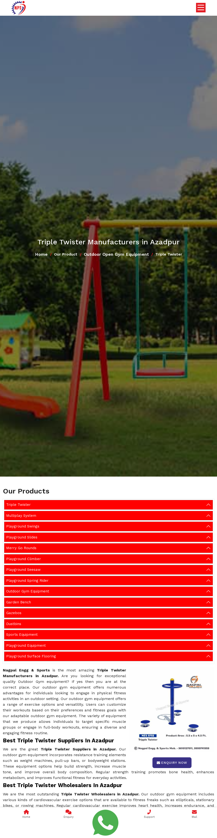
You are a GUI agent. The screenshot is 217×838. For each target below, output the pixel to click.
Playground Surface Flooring (31, 656)
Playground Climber (23, 559)
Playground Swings (22, 526)
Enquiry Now (172, 762)
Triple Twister (18, 505)
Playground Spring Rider (27, 580)
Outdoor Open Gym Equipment (116, 254)
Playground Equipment (26, 645)
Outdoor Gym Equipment (27, 591)
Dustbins (13, 624)
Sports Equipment (22, 634)
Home (41, 254)
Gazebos (13, 613)
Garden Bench (18, 602)
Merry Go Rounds (21, 548)
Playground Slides (21, 537)
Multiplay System (21, 515)
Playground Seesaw (23, 569)
